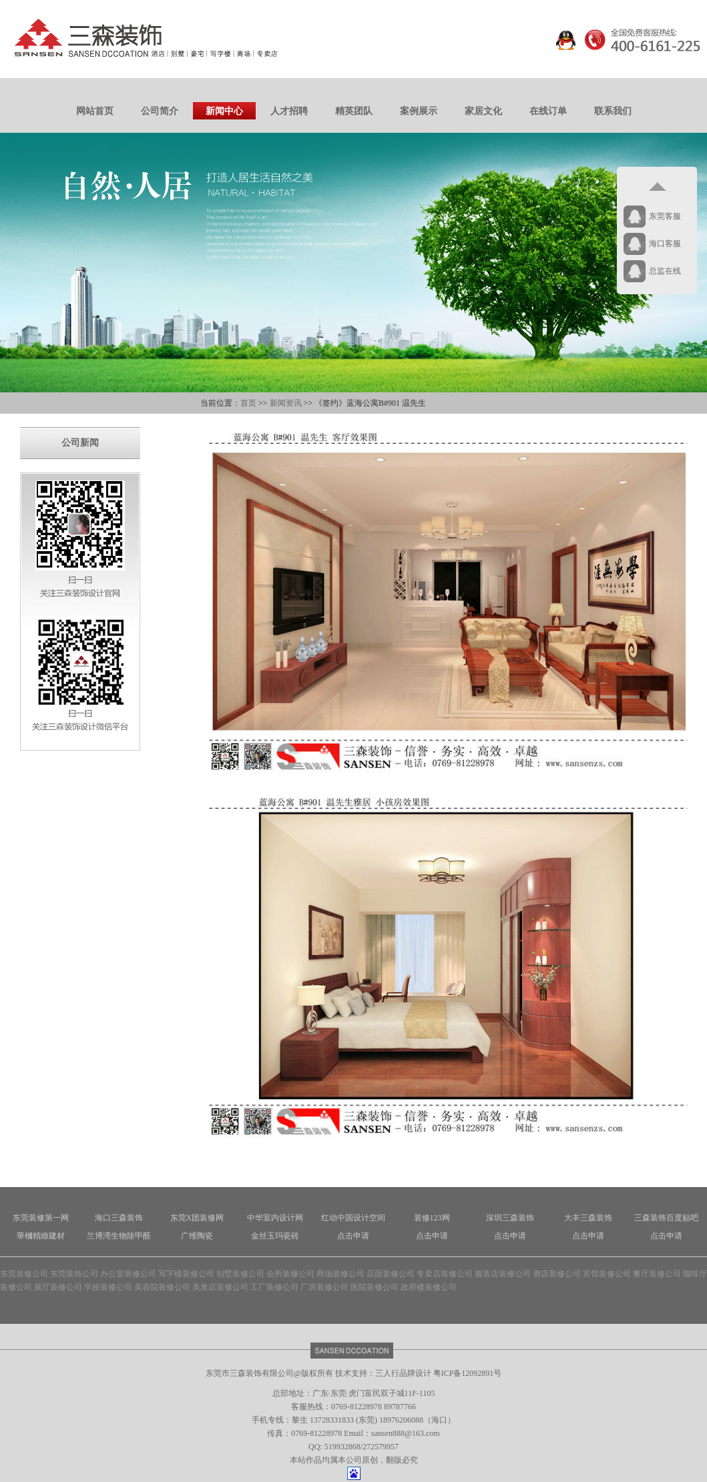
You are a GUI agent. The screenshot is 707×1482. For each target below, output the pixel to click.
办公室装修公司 (128, 1273)
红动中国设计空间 (353, 1217)
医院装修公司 (374, 1287)
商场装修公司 (340, 1273)
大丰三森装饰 (588, 1217)
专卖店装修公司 (445, 1273)
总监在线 (665, 271)
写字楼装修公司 (186, 1273)
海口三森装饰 (119, 1217)
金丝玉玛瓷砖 (275, 1235)
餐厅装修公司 (657, 1273)
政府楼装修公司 (429, 1287)
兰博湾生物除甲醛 (119, 1235)
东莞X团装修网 (197, 1217)
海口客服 (665, 243)
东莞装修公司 (24, 1273)
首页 (248, 403)
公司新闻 (80, 443)
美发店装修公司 (220, 1287)
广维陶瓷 (197, 1235)
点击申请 (353, 1235)
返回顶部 (657, 186)
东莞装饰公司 (74, 1273)
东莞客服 (665, 216)
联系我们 (613, 111)
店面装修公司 (391, 1273)
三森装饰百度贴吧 (666, 1217)
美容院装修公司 (162, 1287)
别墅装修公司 (240, 1273)
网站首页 (94, 111)
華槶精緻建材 (41, 1235)
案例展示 (418, 111)
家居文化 (483, 111)
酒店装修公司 (557, 1273)
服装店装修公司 (503, 1273)
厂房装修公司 (324, 1287)
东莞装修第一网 (41, 1217)
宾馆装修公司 (607, 1273)
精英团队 (354, 111)
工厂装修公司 (274, 1287)
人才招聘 (289, 111)
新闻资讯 (286, 403)
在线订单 (548, 111)
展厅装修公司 (58, 1287)
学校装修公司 (108, 1287)
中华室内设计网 (275, 1217)
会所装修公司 (290, 1273)
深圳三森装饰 (510, 1217)
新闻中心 (224, 111)
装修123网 (432, 1217)
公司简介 (159, 111)
